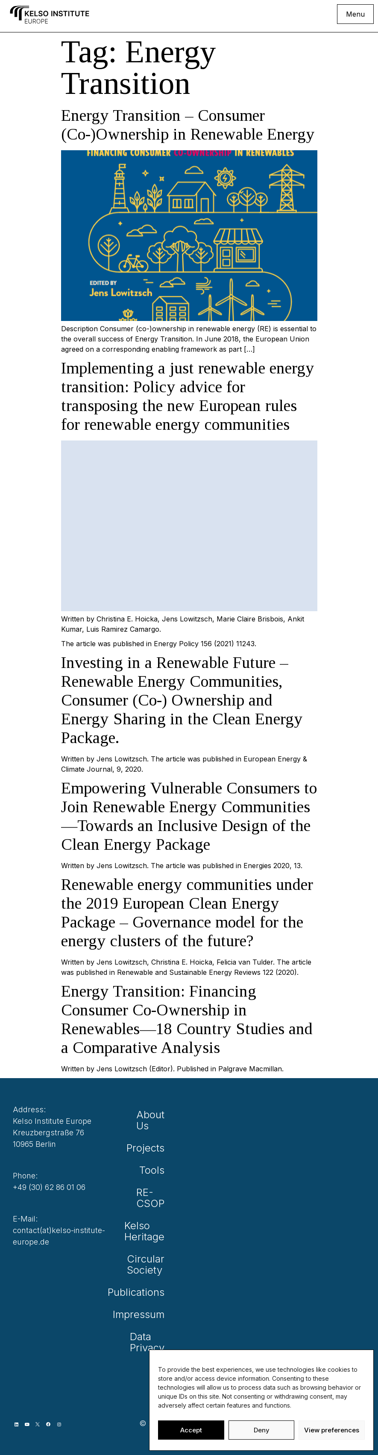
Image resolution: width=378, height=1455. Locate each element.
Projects (152, 1148)
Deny (262, 1430)
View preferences (331, 1430)
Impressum (152, 1314)
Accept (191, 1430)
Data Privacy (152, 1342)
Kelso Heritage (152, 1231)
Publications (152, 1292)
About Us (152, 1120)
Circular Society (152, 1264)
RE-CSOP (152, 1198)
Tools (151, 1170)
